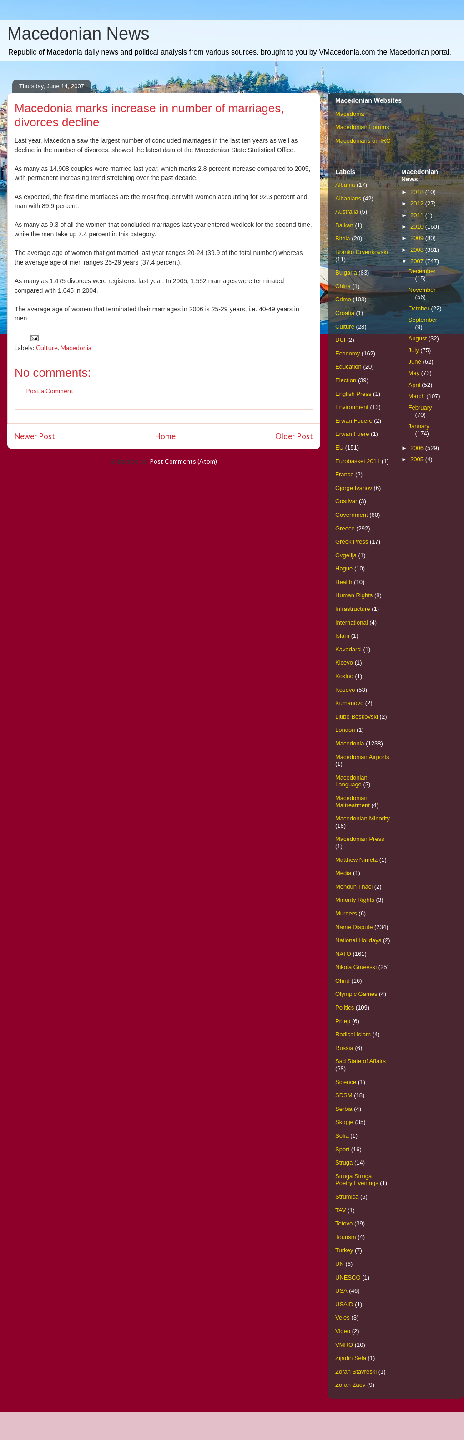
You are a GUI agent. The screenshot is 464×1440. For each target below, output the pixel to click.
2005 (417, 459)
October (420, 308)
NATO (343, 953)
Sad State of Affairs (360, 1061)
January (419, 426)
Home (165, 436)
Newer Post (35, 436)
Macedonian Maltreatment (352, 802)
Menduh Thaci (354, 886)
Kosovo (345, 689)
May (415, 373)
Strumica (346, 1196)
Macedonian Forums (362, 127)
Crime (343, 299)
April (415, 384)
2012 (417, 203)
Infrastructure (352, 608)
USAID (344, 1304)
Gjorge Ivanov (353, 488)
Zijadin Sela (350, 1358)
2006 (417, 448)
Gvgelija (346, 555)
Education (348, 366)
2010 (417, 226)
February (420, 407)
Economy (347, 353)
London (345, 729)
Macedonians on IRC (362, 140)
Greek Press (351, 541)
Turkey (344, 1250)
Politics (344, 1007)
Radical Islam (353, 1034)
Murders (346, 913)
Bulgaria (346, 272)
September (423, 319)
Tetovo (344, 1223)
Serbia (344, 1108)
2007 (417, 261)
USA (341, 1290)
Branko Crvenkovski (361, 252)
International (351, 622)
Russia (344, 1048)
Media (343, 873)
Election (345, 380)
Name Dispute (354, 927)
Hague (344, 568)
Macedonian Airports (362, 757)
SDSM (344, 1095)
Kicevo (344, 662)
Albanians (348, 198)
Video (342, 1331)
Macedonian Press (359, 838)
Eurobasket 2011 (357, 461)
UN (339, 1263)
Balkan (344, 225)
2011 (417, 215)
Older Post (294, 436)
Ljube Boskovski (356, 716)
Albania (345, 184)
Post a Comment (50, 391)
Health (344, 582)
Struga (344, 1162)
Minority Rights (354, 899)
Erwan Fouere (354, 420)
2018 (417, 192)
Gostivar (346, 501)
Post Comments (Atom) (183, 461)
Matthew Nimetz (356, 859)
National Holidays (358, 940)
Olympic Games (356, 993)
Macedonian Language (351, 781)
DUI (340, 339)
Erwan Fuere (352, 433)
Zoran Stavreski (356, 1371)
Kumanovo (349, 703)
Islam (342, 635)
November (422, 289)
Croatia (344, 313)
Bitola (342, 238)
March (418, 396)
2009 (417, 238)
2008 (417, 249)
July (415, 350)
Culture (47, 347)
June (416, 361)
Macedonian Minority (362, 818)
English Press (353, 393)
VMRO (344, 1344)
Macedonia (76, 347)
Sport (342, 1149)
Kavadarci (348, 649)
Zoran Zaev (350, 1384)
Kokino (344, 676)
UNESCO (348, 1277)
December (422, 271)
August (419, 338)
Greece (345, 528)
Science (345, 1082)
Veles (342, 1317)
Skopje (344, 1122)
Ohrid (342, 980)
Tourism (345, 1237)
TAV (340, 1210)
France (344, 474)
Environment (351, 407)
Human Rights (354, 595)
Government (351, 514)
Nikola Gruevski (356, 967)
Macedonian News (78, 33)
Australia (346, 211)
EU (339, 447)
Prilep (342, 1021)
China (343, 286)
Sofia (342, 1135)
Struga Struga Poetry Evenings (356, 1180)
